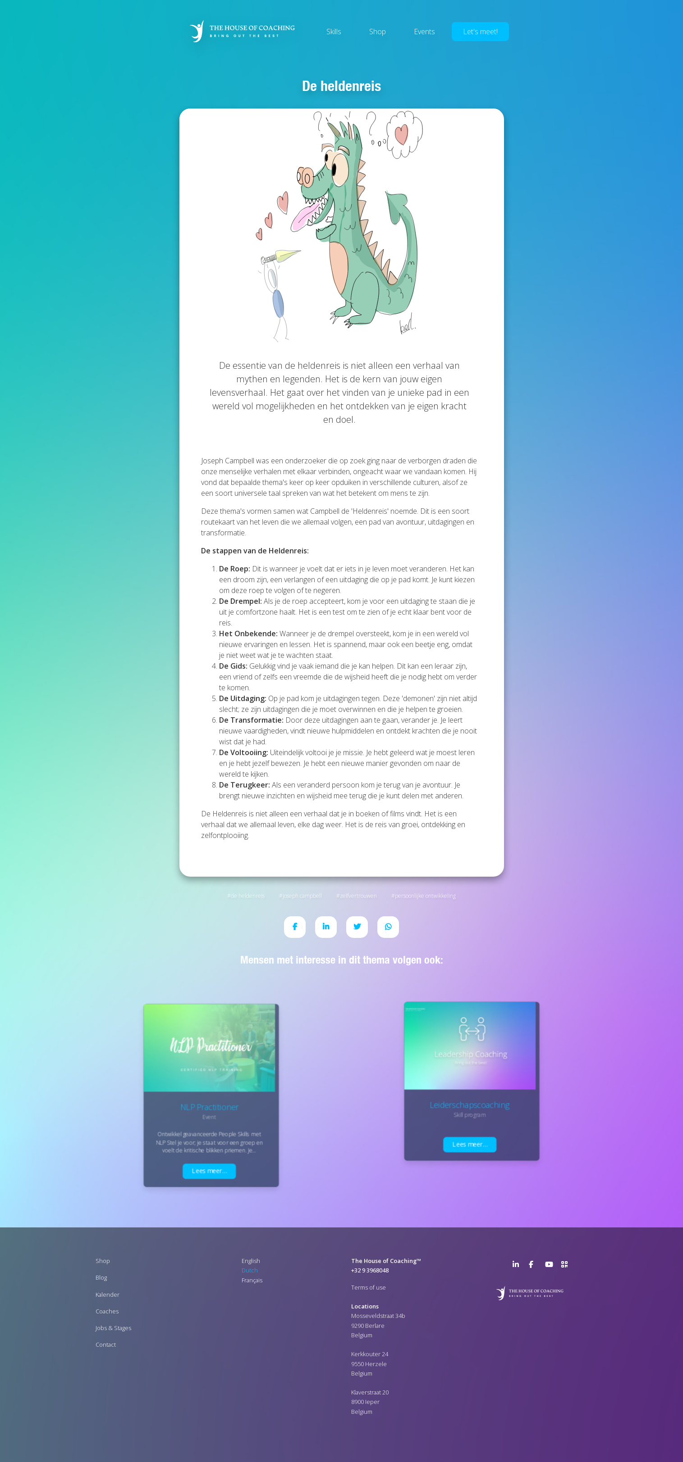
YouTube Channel (550, 1266)
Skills (333, 31)
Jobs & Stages (113, 1328)
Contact (106, 1344)
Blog (101, 1277)
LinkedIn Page (518, 1266)
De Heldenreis (248, 896)
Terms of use (368, 1287)
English (251, 1261)
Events (424, 31)
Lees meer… (210, 1171)
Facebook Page (534, 1266)
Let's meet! (480, 31)
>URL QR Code (566, 1266)
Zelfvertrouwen (358, 896)
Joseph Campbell (302, 896)
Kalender (107, 1294)
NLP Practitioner (209, 1107)
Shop (377, 31)
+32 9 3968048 (370, 1270)
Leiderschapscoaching (470, 1104)
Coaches (107, 1311)
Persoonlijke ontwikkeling (425, 896)
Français (252, 1280)
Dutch (250, 1270)
